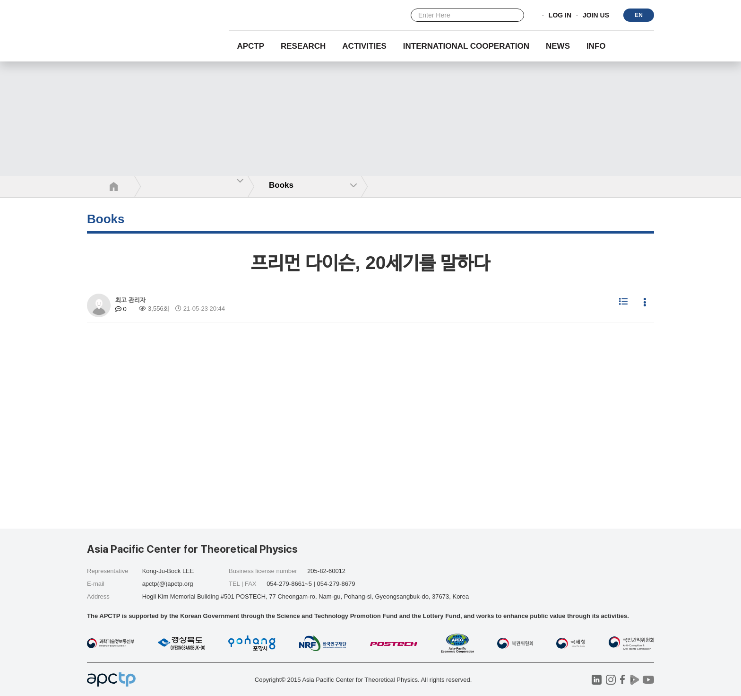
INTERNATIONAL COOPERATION (466, 46)
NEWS (558, 46)
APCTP (250, 46)
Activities (364, 46)
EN (639, 15)
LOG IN (560, 15)
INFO (596, 46)
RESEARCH (303, 46)
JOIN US (596, 15)
